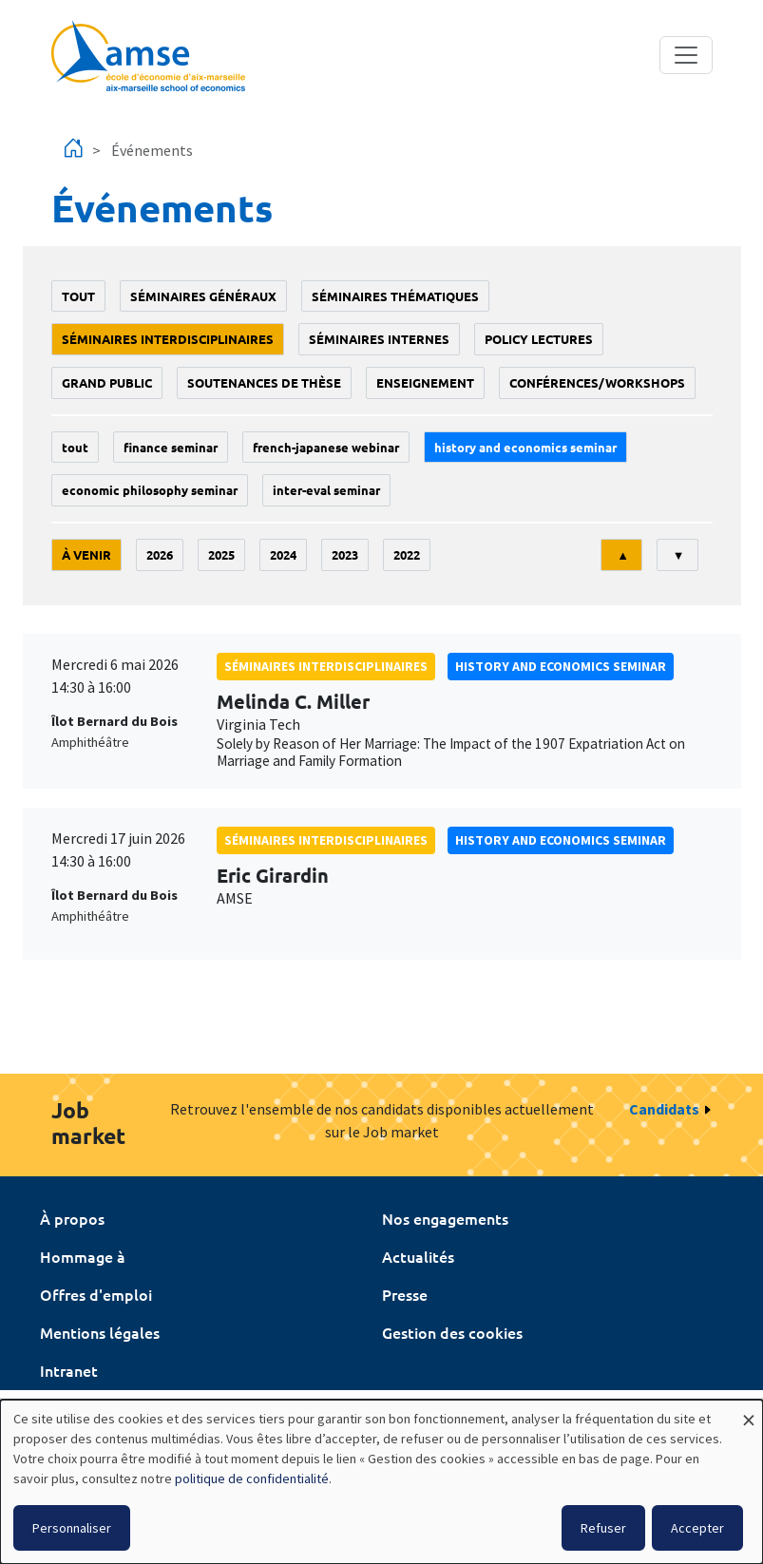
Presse (405, 1294)
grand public (107, 382)
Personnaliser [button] (71, 1527)
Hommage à (82, 1256)
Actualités (418, 1256)
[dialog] (381, 1482)
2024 (283, 554)
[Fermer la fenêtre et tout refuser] (748, 1411)
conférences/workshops (597, 382)
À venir (86, 554)
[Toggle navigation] (686, 55)
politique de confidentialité (252, 1478)
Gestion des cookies (452, 1332)
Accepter (697, 1527)
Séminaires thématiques (395, 296)
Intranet (69, 1370)
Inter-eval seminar (326, 490)
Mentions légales (100, 1332)
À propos (72, 1218)
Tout (78, 296)
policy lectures (539, 339)
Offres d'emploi (96, 1294)
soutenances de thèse (264, 382)
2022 (406, 554)
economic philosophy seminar (150, 490)
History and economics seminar (525, 447)
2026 (159, 554)
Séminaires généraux (203, 296)
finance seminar (171, 447)
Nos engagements (445, 1218)
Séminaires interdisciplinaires (168, 339)
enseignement (425, 382)
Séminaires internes (379, 339)
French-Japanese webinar (326, 447)
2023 (345, 554)
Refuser (603, 1527)
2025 (221, 554)
